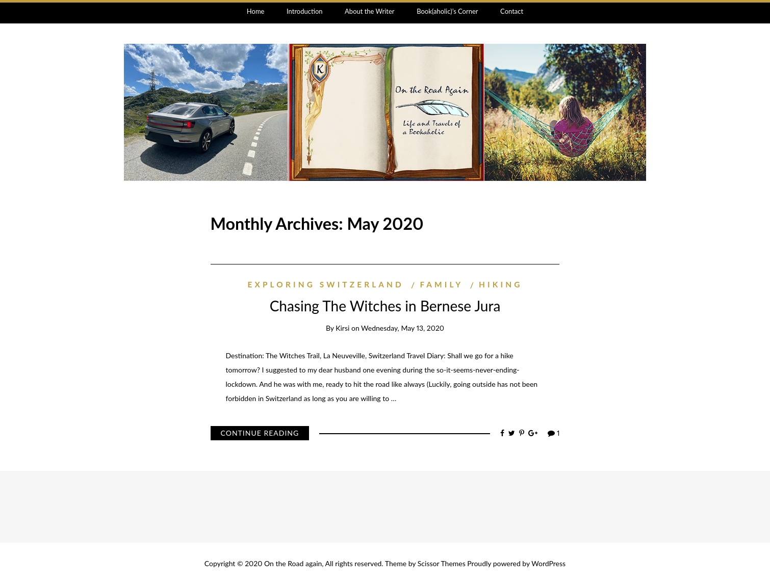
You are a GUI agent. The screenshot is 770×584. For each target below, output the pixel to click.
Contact (511, 11)
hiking (500, 284)
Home (256, 11)
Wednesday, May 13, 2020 (402, 328)
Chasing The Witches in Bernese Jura (385, 305)
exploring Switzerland (326, 284)
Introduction (305, 11)
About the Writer (369, 11)
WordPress (548, 563)
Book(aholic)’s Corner (447, 11)
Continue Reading (260, 433)
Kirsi (342, 328)
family (441, 284)
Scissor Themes (442, 563)
